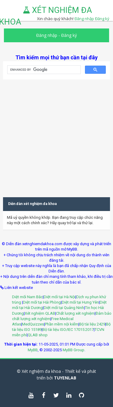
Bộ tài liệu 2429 (92, 324)
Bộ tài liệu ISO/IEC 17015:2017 (68, 329)
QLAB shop (38, 335)
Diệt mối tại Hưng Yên (80, 302)
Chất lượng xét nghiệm (75, 313)
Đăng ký (102, 18)
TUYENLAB (65, 378)
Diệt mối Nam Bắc (27, 297)
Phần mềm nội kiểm (61, 324)
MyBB (33, 350)
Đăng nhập (46, 35)
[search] (43, 70)
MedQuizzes (33, 324)
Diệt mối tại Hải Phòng (42, 302)
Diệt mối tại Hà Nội (59, 297)
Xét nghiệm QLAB (40, 313)
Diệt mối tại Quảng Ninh (64, 307)
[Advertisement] (56, 135)
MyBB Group (73, 350)
